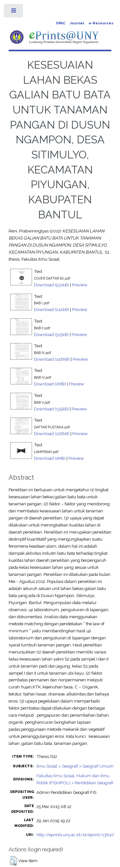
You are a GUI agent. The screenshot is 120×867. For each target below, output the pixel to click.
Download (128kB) (51, 433)
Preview (79, 284)
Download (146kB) (52, 359)
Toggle (14, 12)
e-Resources (101, 23)
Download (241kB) (51, 309)
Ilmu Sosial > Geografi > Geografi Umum (75, 766)
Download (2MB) (50, 383)
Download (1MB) (50, 458)
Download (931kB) (51, 284)
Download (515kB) (51, 334)
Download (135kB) (51, 408)
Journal (77, 23)
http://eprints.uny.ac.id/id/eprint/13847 (75, 834)
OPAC (60, 23)
